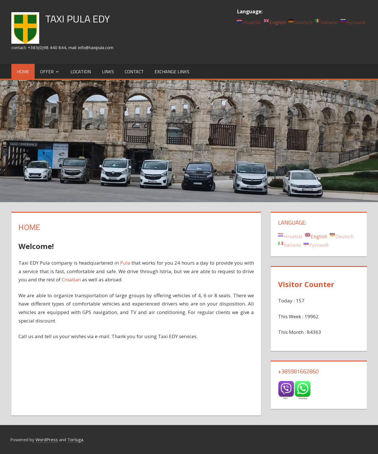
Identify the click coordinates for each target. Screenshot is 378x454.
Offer (47, 71)
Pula (125, 263)
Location (80, 71)
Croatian (71, 279)
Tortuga (75, 439)
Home (23, 71)
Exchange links (171, 71)
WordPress (46, 439)
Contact (134, 71)
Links (108, 71)
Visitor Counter (306, 284)
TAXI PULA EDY (77, 18)
